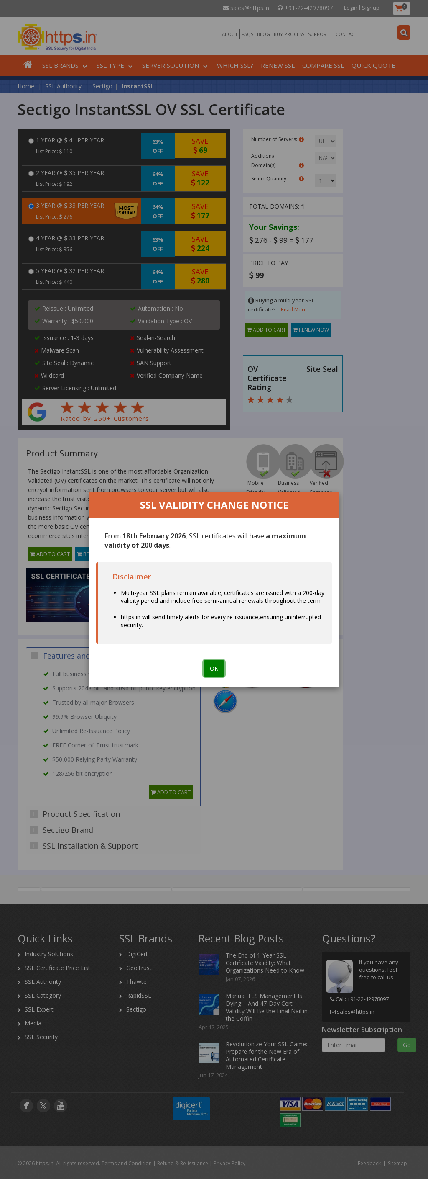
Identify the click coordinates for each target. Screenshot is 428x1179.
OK (214, 668)
